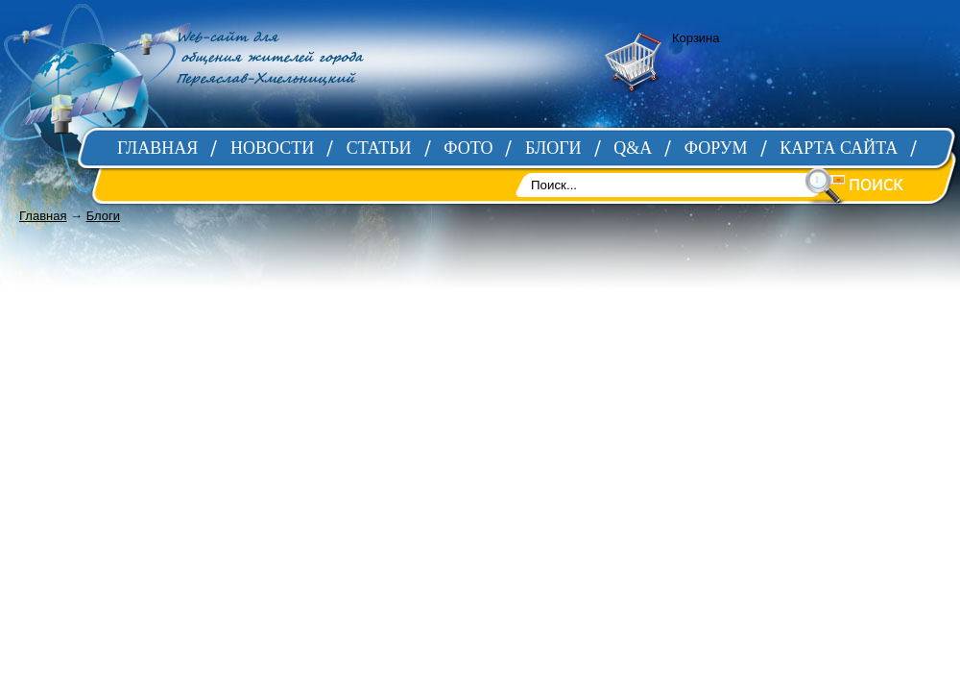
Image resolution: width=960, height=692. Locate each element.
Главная (42, 216)
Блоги (103, 216)
